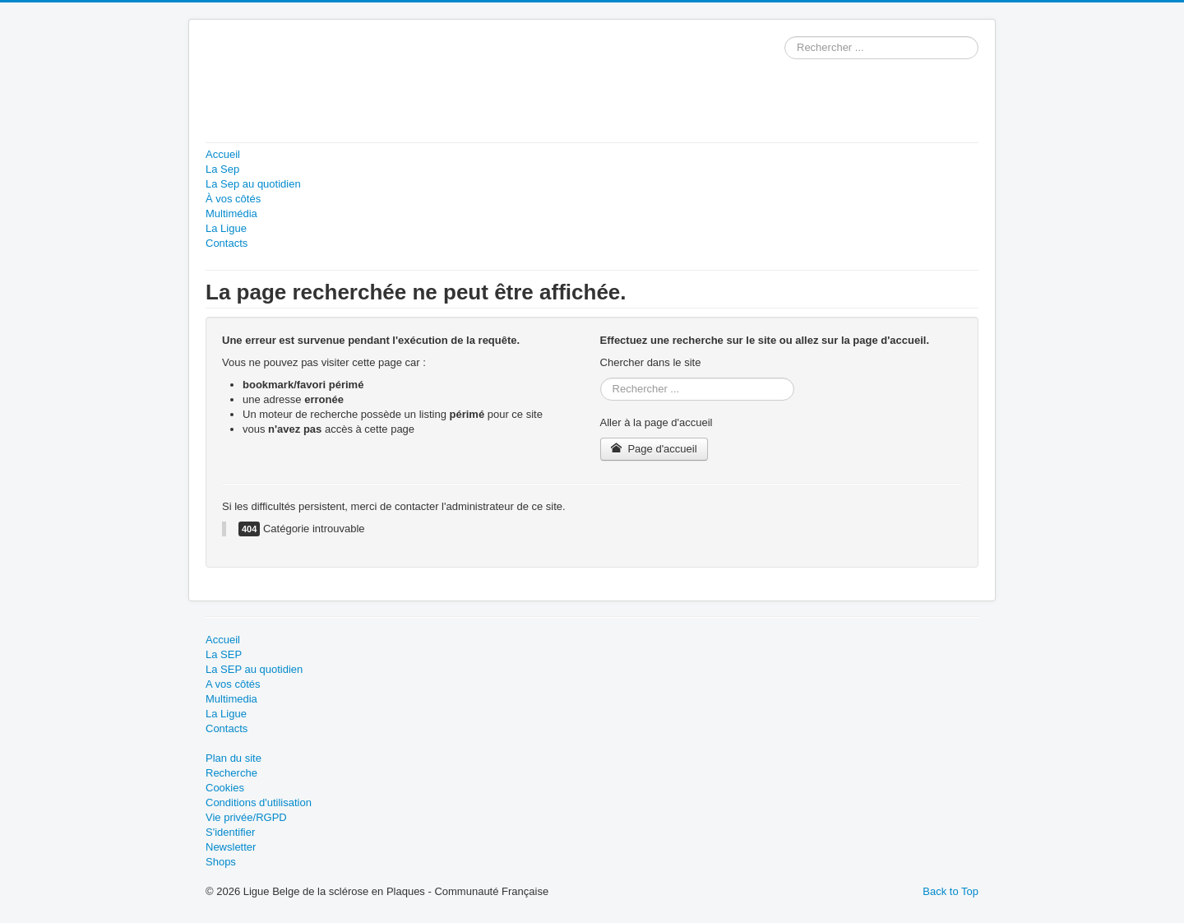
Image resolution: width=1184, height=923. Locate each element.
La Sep (222, 169)
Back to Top (950, 891)
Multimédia (231, 213)
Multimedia (231, 699)
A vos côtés (233, 684)
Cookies (225, 788)
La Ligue (226, 228)
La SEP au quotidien (254, 669)
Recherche (231, 773)
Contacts (226, 243)
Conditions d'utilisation (259, 802)
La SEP (224, 654)
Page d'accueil (654, 449)
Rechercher (784, 36)
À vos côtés (233, 198)
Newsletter (231, 847)
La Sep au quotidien (253, 184)
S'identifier (230, 832)
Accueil (223, 154)
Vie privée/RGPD (246, 817)
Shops (221, 862)
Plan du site (233, 758)
